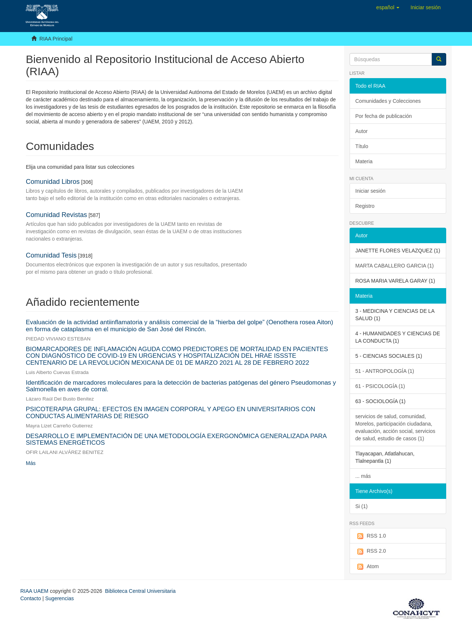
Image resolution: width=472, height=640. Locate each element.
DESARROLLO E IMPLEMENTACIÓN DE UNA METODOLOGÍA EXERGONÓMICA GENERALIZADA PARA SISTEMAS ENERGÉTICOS (176, 440)
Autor (361, 131)
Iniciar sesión (370, 191)
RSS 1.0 (370, 536)
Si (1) (361, 506)
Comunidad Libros (53, 181)
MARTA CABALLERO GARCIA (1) (394, 266)
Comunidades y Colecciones (388, 101)
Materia (364, 161)
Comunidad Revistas (56, 214)
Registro (365, 206)
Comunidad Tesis (51, 255)
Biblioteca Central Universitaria (140, 591)
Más (30, 463)
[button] (388, 7)
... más (363, 476)
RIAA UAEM (35, 591)
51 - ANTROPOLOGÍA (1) (384, 371)
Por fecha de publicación (383, 116)
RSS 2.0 (370, 551)
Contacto (30, 598)
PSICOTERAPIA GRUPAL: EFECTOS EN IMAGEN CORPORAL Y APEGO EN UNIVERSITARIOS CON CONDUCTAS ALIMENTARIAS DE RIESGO (170, 413)
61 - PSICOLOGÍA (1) (380, 386)
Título (361, 146)
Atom (367, 566)
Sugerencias (59, 598)
